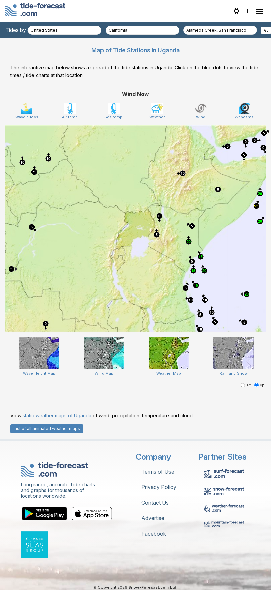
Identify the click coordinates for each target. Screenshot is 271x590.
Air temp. (70, 111)
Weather (157, 111)
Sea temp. (113, 111)
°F (259, 385)
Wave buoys (26, 111)
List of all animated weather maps (47, 428)
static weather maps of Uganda (57, 415)
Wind (201, 111)
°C (247, 385)
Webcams (244, 111)
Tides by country (25, 30)
